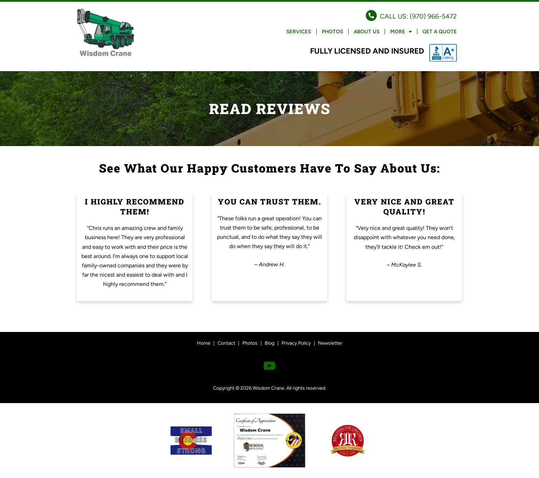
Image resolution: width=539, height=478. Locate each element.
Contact (226, 343)
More (401, 32)
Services (298, 32)
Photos (332, 32)
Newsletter (330, 343)
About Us (367, 32)
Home (203, 343)
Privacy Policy (296, 343)
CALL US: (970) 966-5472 (418, 16)
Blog (269, 343)
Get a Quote (439, 32)
